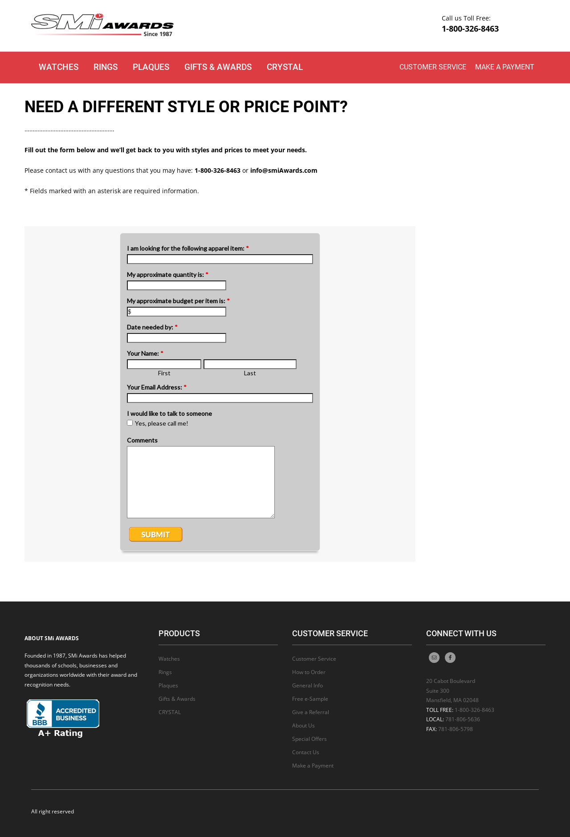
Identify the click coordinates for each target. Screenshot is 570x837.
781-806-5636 (462, 719)
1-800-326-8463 (470, 28)
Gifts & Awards (218, 67)
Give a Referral (310, 712)
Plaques (151, 67)
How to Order (309, 672)
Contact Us (305, 752)
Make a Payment (504, 67)
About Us (303, 725)
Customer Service (432, 67)
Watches (58, 67)
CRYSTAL (285, 67)
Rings (106, 67)
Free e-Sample (310, 699)
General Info (307, 685)
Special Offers (309, 739)
